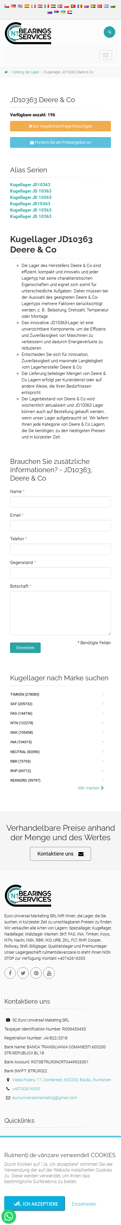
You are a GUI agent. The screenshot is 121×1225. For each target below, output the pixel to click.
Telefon (17, 538)
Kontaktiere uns (60, 854)
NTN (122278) (21, 723)
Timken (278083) (24, 694)
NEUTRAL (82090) (25, 752)
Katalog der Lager (25, 72)
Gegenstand (21, 562)
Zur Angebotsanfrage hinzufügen (60, 126)
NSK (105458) (21, 732)
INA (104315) (21, 742)
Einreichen (25, 647)
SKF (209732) (21, 704)
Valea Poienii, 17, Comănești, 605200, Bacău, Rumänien (61, 1080)
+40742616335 (26, 1088)
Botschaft (19, 586)
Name (16, 491)
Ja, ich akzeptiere (34, 1204)
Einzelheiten (84, 1204)
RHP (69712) (20, 771)
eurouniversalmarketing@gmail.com (44, 1097)
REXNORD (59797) (25, 780)
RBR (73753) (20, 761)
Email (15, 515)
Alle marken (91, 788)
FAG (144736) (21, 713)
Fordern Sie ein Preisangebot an (60, 142)
